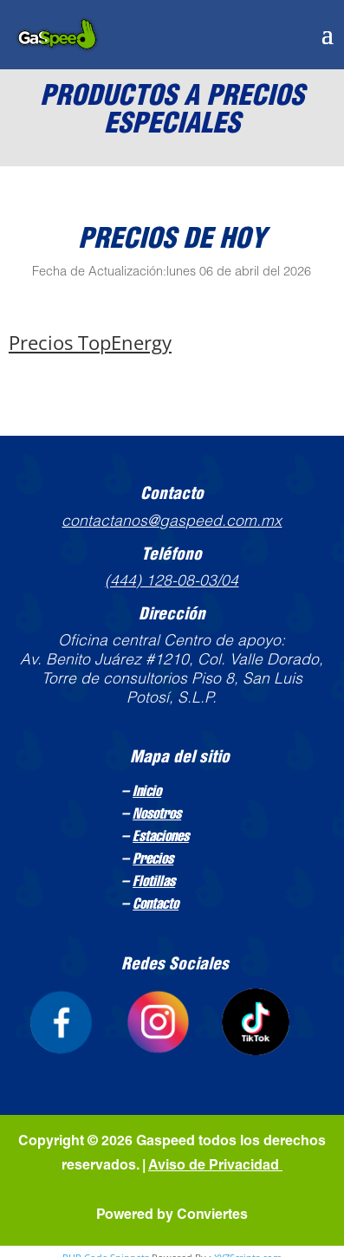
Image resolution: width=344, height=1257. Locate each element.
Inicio (147, 792)
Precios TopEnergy (90, 342)
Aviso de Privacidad (215, 1167)
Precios (153, 860)
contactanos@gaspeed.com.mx (172, 522)
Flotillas (154, 883)
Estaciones (161, 838)
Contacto (155, 905)
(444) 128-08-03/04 (171, 582)
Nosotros (157, 815)
